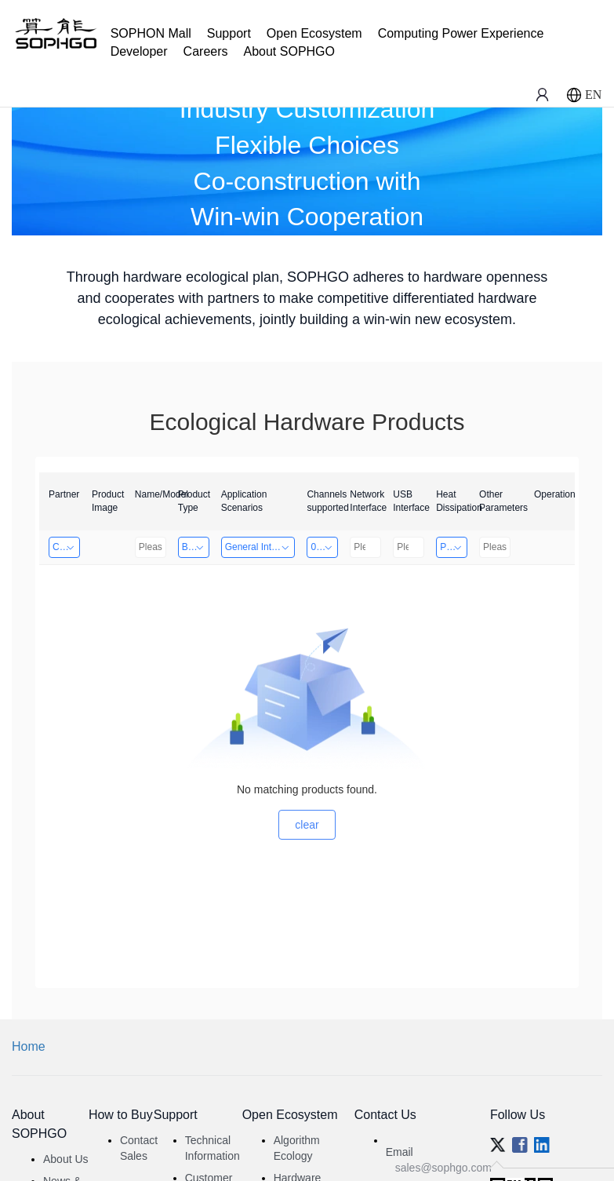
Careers (205, 51)
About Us (66, 1159)
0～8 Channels (324, 546)
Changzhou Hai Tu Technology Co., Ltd (66, 546)
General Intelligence (260, 546)
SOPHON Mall (151, 33)
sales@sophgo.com (443, 1167)
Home (28, 1046)
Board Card (195, 546)
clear (306, 824)
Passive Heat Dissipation (453, 546)
